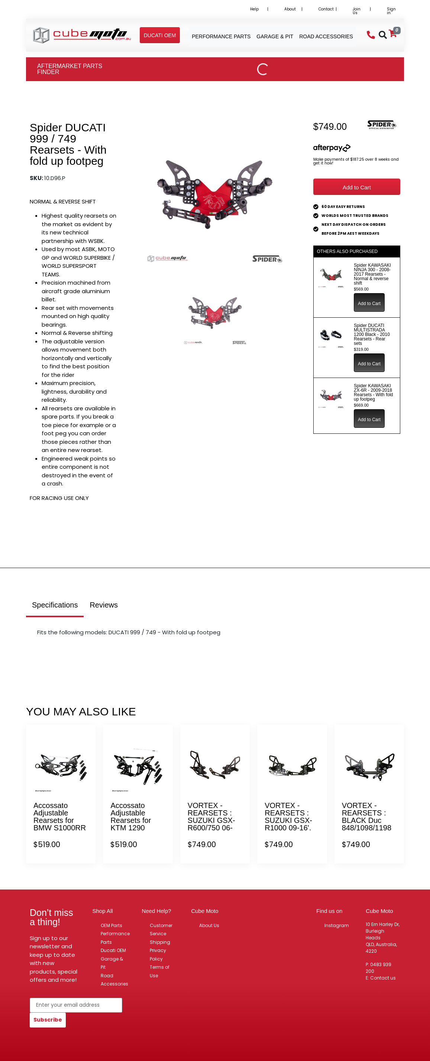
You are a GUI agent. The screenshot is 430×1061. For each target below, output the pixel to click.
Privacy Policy (158, 954)
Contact (326, 9)
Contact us (383, 978)
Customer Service (161, 929)
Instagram (336, 925)
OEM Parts (111, 925)
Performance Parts (115, 937)
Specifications (55, 605)
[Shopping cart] (393, 33)
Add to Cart (357, 187)
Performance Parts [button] (221, 36)
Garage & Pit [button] (274, 36)
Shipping (160, 942)
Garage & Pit (112, 963)
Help (254, 9)
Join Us (357, 11)
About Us (209, 925)
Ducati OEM (113, 950)
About (290, 9)
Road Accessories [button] (326, 36)
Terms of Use (159, 971)
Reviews (104, 605)
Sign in (391, 11)
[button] (160, 35)
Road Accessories (114, 979)
